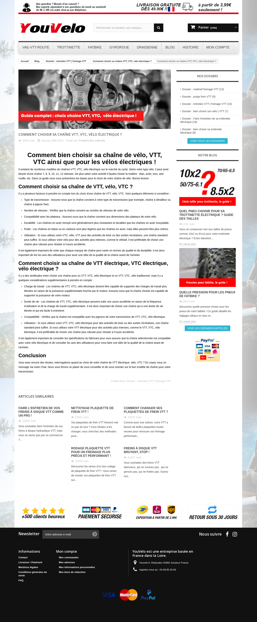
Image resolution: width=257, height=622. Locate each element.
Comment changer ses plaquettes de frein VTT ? (146, 409)
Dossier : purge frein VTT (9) (198, 96)
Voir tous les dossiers (207, 140)
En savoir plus (187, 244)
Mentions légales (28, 567)
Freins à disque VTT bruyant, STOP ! (140, 450)
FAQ (21, 580)
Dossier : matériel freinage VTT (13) (203, 89)
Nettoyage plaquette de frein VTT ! (92, 409)
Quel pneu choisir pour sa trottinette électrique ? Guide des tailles (206, 215)
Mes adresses (67, 562)
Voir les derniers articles (207, 328)
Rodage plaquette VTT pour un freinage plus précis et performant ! (91, 452)
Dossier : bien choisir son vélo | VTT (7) (205, 111)
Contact (22, 557)
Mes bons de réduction (72, 572)
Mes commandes (69, 557)
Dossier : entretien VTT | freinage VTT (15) (207, 103)
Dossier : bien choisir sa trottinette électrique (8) (201, 131)
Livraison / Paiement (30, 562)
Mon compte (66, 551)
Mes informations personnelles (77, 567)
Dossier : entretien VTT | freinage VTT (148, 381)
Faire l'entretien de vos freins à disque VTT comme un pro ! (41, 411)
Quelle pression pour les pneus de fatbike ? (207, 294)
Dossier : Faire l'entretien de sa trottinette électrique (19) (205, 120)
